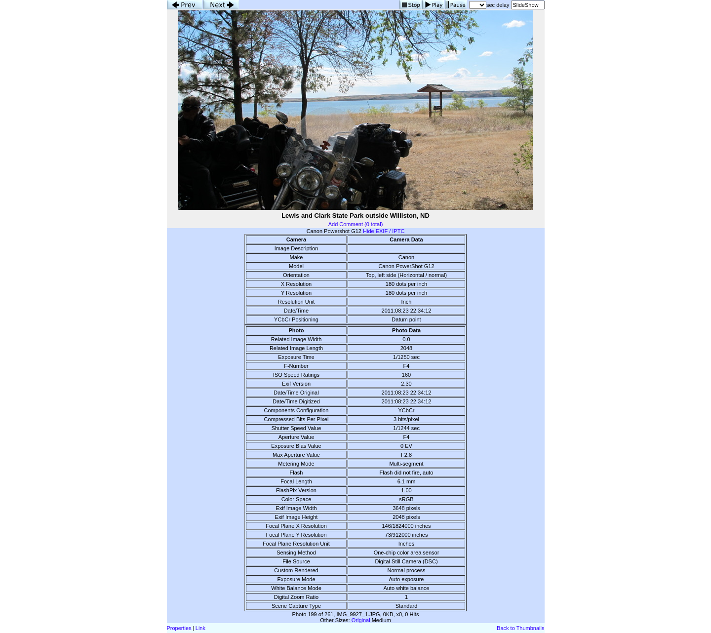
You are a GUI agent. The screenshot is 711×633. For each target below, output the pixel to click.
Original (361, 620)
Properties (179, 628)
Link (200, 628)
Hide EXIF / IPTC (383, 231)
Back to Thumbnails (520, 628)
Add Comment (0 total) (355, 224)
